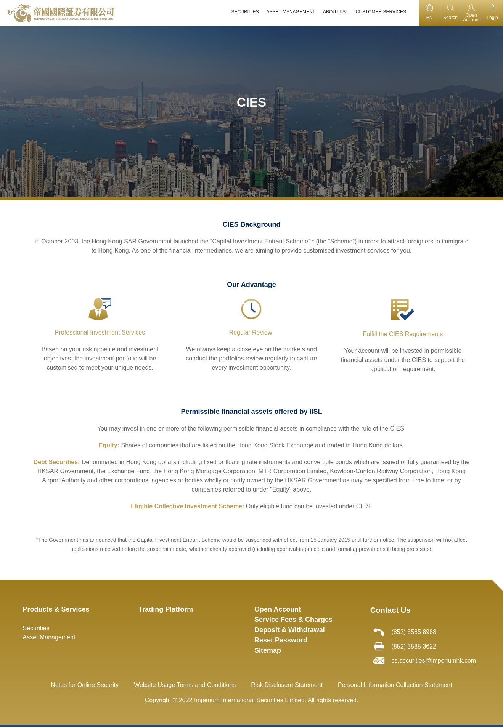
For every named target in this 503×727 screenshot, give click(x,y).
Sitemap (267, 650)
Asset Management (49, 637)
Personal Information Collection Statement (395, 685)
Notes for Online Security (85, 685)
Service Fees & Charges (293, 619)
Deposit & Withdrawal (289, 630)
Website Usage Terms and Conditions (185, 685)
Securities (36, 628)
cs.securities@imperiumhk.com (434, 660)
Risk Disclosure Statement (287, 685)
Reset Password (280, 640)
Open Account (277, 609)
